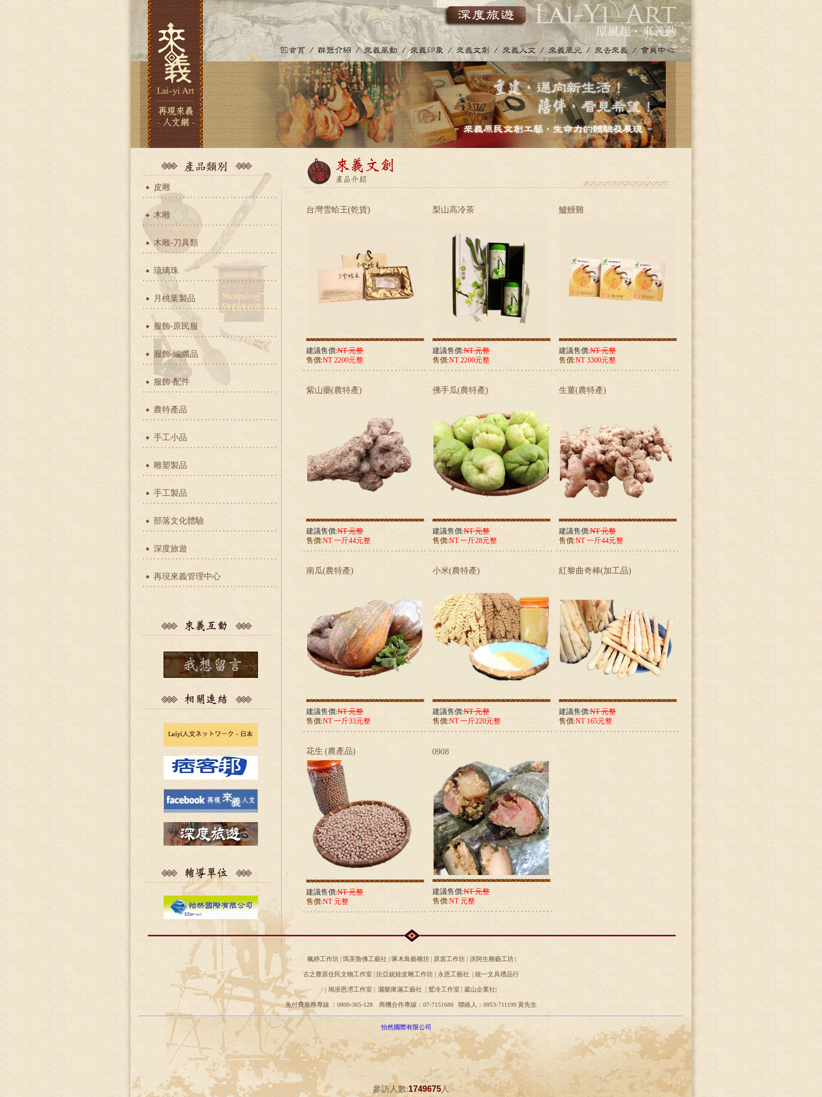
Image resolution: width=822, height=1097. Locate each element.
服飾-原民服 (176, 326)
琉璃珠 (166, 270)
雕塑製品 (170, 465)
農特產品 (170, 409)
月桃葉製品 (175, 298)
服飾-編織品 (176, 353)
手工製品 (170, 492)
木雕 (162, 214)
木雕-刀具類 (176, 242)
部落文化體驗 (179, 520)
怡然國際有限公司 (406, 1027)
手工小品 (170, 437)
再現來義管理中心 (187, 576)
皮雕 (162, 187)
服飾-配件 (172, 381)
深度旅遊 (170, 548)
